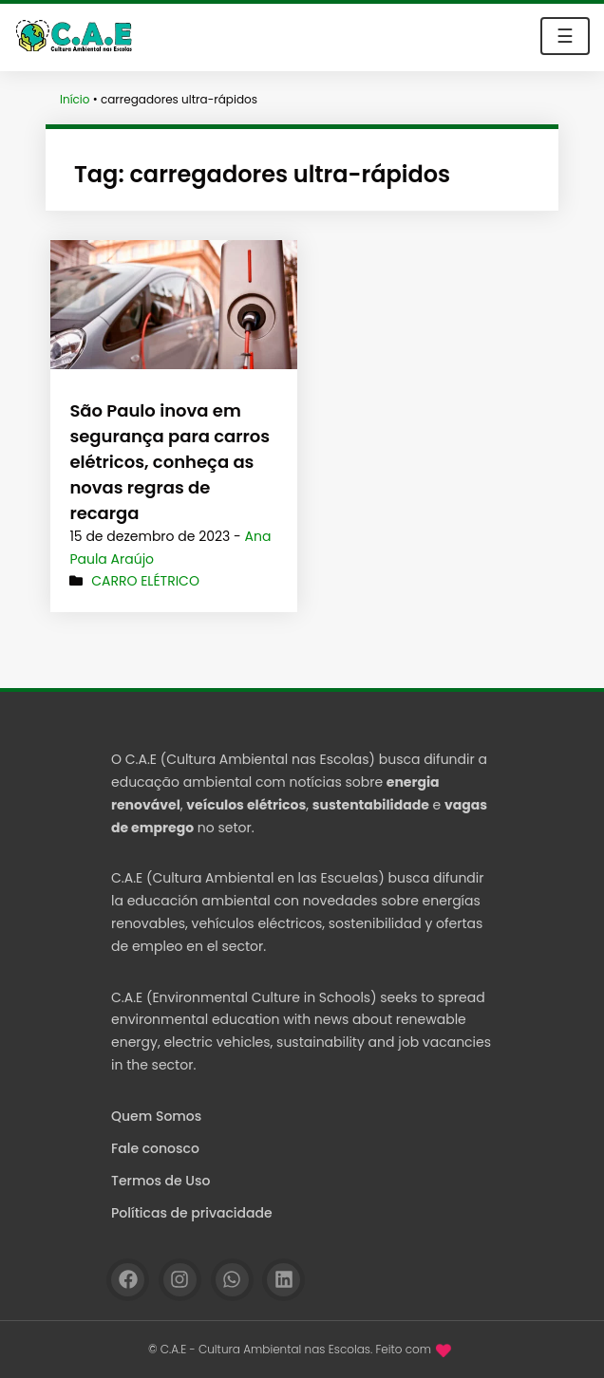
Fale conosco (155, 1148)
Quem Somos (156, 1116)
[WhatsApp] (232, 1279)
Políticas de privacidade (192, 1212)
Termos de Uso (160, 1180)
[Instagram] (180, 1279)
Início (75, 99)
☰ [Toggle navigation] (565, 36)
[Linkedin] (283, 1279)
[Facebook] (127, 1279)
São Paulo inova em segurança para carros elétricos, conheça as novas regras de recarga (169, 462)
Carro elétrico (145, 580)
